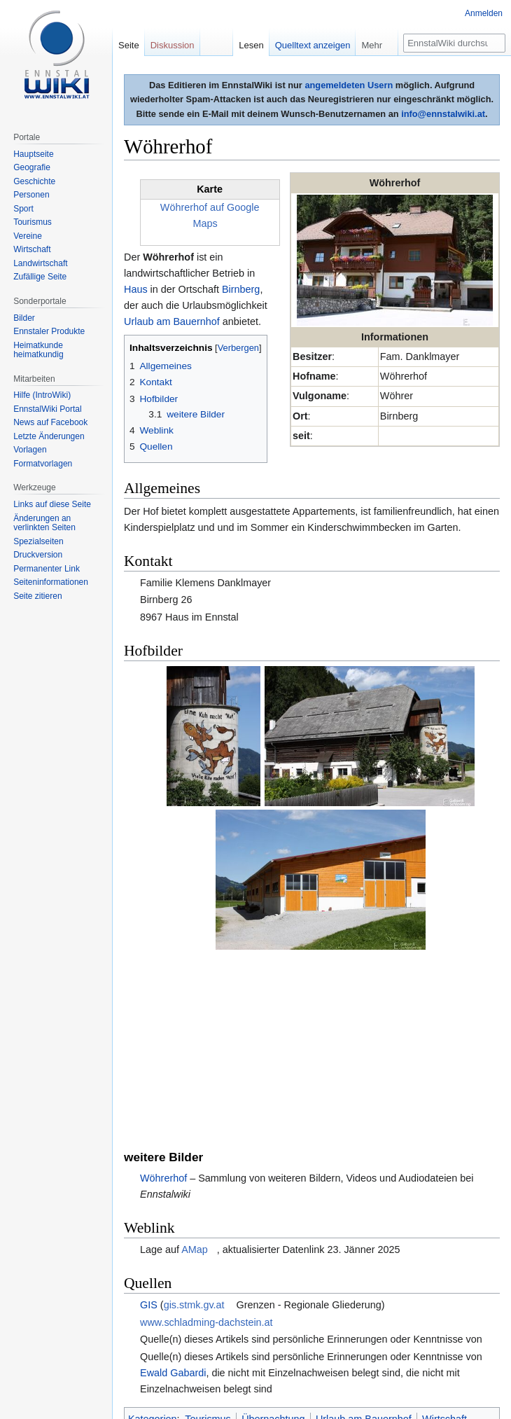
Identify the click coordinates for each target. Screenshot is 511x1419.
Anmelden (484, 13)
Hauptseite (33, 154)
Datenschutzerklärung (161, 1368)
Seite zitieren (37, 596)
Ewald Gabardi (173, 1207)
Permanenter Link (46, 569)
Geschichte (34, 181)
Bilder (24, 318)
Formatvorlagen (42, 464)
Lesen (251, 45)
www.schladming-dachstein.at (206, 1157)
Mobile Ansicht (360, 1368)
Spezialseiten (38, 541)
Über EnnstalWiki (243, 1368)
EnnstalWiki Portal (47, 409)
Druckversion (37, 555)
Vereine (27, 236)
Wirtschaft (444, 1254)
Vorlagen (29, 450)
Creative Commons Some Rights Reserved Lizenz (363, 1333)
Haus (136, 289)
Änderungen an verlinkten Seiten (44, 523)
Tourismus (208, 1254)
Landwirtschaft (166, 1270)
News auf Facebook (50, 422)
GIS (149, 1140)
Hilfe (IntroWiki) (42, 395)
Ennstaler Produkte (49, 331)
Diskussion (172, 45)
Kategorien (152, 1254)
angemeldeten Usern (348, 85)
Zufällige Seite (39, 277)
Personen (31, 195)
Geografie (31, 167)
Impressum (304, 1368)
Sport (23, 209)
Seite (128, 45)
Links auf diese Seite (52, 504)
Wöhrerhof (163, 1013)
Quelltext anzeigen (313, 45)
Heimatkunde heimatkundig (38, 350)
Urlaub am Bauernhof (172, 321)
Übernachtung (272, 1254)
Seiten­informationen (50, 582)
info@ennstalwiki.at (443, 114)
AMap (194, 1085)
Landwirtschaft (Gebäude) (267, 1270)
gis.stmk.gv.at (194, 1140)
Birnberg (241, 289)
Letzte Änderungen (48, 436)
